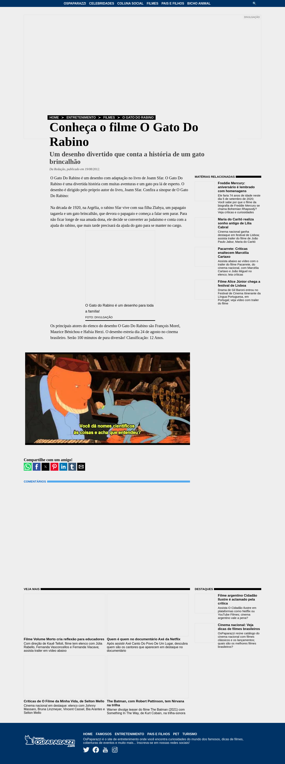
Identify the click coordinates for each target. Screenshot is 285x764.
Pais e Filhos (173, 3)
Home (54, 117)
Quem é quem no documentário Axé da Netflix (143, 639)
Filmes (152, 3)
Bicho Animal (199, 3)
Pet (176, 734)
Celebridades (101, 3)
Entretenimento (81, 117)
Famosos (104, 734)
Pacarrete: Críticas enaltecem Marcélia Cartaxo (233, 253)
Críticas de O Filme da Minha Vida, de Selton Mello (64, 701)
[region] (224, 333)
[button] (256, 3)
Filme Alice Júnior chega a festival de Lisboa (239, 283)
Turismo (189, 734)
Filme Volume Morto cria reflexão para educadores (64, 639)
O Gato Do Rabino (138, 117)
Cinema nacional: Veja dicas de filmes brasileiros (239, 627)
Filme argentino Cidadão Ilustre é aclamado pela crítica (237, 599)
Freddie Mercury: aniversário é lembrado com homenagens (236, 187)
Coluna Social (130, 3)
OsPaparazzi (75, 3)
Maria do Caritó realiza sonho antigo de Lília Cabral (236, 223)
